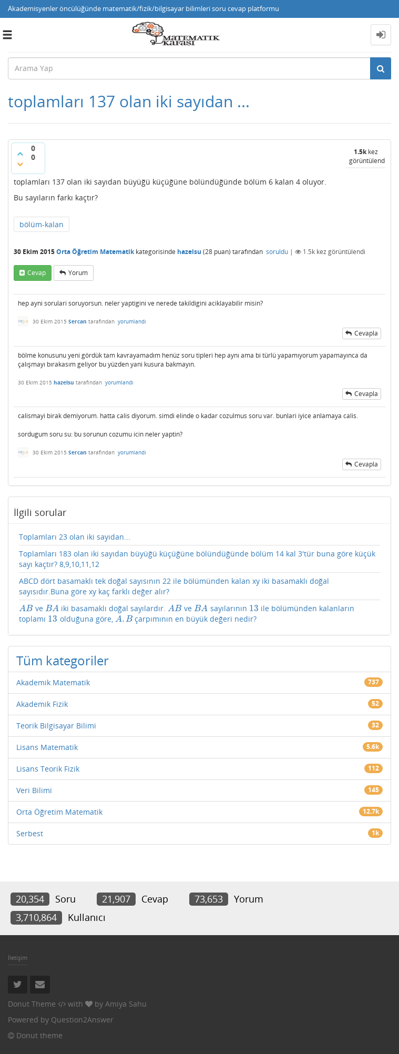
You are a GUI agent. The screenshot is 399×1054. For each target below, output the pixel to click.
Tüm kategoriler (62, 660)
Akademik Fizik (42, 704)
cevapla (366, 333)
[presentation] (26, 608)
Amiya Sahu (126, 1004)
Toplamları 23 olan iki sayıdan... (74, 537)
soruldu (277, 251)
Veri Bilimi (34, 790)
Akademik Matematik (53, 682)
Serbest (29, 833)
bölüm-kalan (41, 224)
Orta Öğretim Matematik (95, 251)
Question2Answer (82, 1020)
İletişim (17, 957)
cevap (36, 272)
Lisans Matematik (47, 747)
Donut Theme (32, 1004)
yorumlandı (132, 321)
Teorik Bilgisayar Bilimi (56, 726)
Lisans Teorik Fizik (47, 769)
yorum (78, 272)
